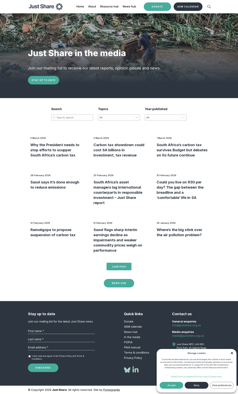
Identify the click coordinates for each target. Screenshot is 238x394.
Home (80, 6)
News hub (129, 6)
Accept (171, 385)
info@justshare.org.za (186, 325)
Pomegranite (111, 389)
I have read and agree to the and (58, 357)
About (92, 6)
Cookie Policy (216, 377)
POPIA (173, 377)
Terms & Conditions (186, 377)
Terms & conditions (136, 352)
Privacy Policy (202, 377)
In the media (132, 337)
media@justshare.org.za (188, 335)
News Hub (119, 283)
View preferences (221, 385)
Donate (128, 321)
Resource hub (109, 6)
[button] (231, 353)
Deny (196, 385)
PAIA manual (132, 347)
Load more (119, 266)
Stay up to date (44, 80)
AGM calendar (133, 326)
